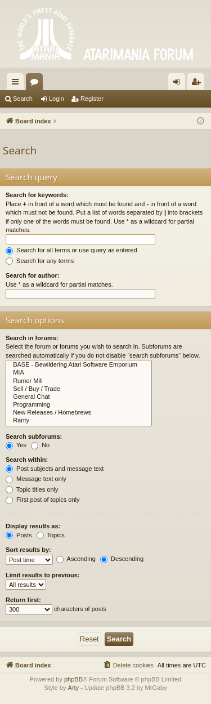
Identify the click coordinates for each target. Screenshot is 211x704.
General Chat (79, 397)
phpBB (73, 679)
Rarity (79, 421)
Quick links (17, 84)
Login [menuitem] (179, 84)
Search (23, 98)
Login (56, 98)
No (40, 445)
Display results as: (33, 526)
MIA (79, 373)
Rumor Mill (79, 381)
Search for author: (32, 275)
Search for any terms (40, 260)
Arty (73, 687)
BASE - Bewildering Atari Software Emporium (79, 365)
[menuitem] (128, 665)
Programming (79, 405)
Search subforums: (34, 436)
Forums (36, 84)
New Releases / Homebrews (79, 413)
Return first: (23, 599)
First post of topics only (43, 499)
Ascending (76, 558)
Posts (19, 535)
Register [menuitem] (198, 84)
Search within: (27, 459)
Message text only (36, 478)
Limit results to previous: (42, 575)
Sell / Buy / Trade (79, 389)
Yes (16, 445)
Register (92, 98)
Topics (51, 535)
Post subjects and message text (55, 468)
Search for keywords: (37, 194)
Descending (121, 558)
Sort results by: (28, 549)
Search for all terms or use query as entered (71, 250)
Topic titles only (32, 489)
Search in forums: (32, 338)
